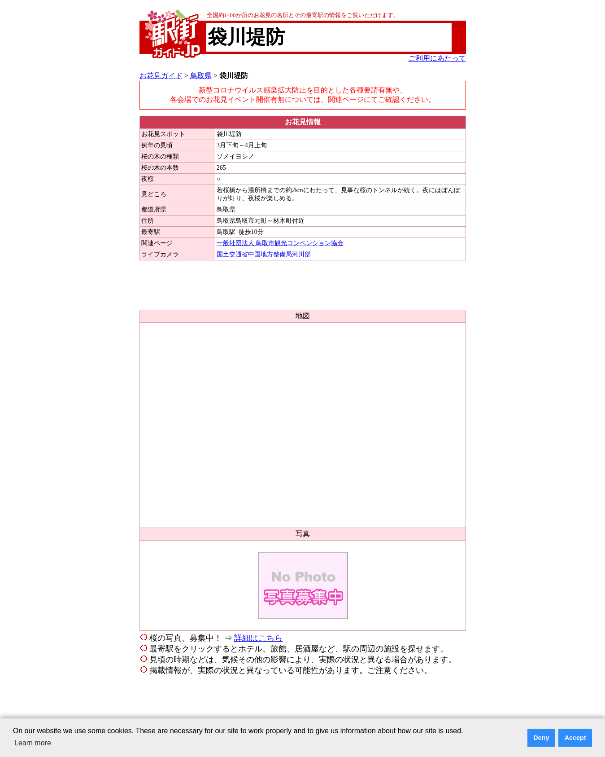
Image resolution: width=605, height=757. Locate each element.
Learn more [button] (32, 743)
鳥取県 (201, 75)
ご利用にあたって (437, 58)
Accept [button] (575, 737)
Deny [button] (541, 737)
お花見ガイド (161, 75)
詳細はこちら (258, 638)
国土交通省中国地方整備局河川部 (264, 254)
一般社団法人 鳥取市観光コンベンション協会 (280, 243)
